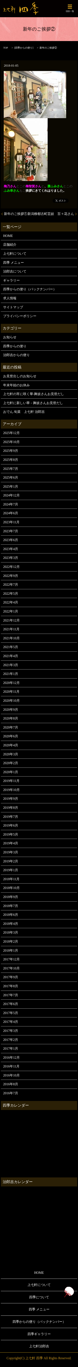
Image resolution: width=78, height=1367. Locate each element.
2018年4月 (10, 923)
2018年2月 (10, 941)
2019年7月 (10, 816)
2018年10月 (11, 888)
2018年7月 (10, 906)
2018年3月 (10, 932)
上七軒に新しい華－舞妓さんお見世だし (33, 403)
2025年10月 (11, 442)
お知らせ (9, 337)
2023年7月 (10, 531)
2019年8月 (10, 807)
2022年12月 (11, 567)
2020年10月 (11, 700)
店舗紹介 (9, 244)
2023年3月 (10, 557)
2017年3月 (10, 1030)
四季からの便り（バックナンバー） (29, 289)
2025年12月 (11, 433)
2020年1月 (10, 772)
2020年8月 (10, 718)
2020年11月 (11, 691)
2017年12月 (11, 959)
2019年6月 (10, 825)
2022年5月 (10, 593)
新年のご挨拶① (15, 214)
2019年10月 (11, 790)
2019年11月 (11, 781)
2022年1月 (10, 611)
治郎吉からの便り (16, 355)
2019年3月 (10, 852)
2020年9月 (10, 709)
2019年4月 (10, 843)
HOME (8, 236)
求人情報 (9, 298)
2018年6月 (10, 914)
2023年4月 (10, 549)
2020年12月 (11, 683)
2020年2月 (10, 763)
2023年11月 (11, 522)
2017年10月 (11, 968)
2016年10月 (11, 1075)
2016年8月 (10, 1084)
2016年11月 (11, 1066)
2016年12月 (11, 1057)
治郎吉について (14, 271)
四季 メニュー (13, 262)
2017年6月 (10, 1004)
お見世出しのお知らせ (19, 376)
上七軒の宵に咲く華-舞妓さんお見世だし (33, 394)
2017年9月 (10, 977)
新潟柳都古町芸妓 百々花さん (50, 214)
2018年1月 (10, 950)
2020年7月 (10, 727)
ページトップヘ (69, 1292)
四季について (39, 1297)
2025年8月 (10, 459)
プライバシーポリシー (19, 316)
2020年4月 (10, 745)
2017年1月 (10, 1048)
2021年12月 (11, 620)
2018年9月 (10, 897)
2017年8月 (10, 986)
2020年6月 (10, 736)
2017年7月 (10, 995)
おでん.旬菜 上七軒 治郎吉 (24, 411)
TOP (5, 47)
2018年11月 (11, 879)
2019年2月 (10, 861)
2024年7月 (10, 504)
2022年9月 (10, 576)
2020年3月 (10, 754)
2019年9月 (10, 798)
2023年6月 (10, 540)
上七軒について (14, 253)
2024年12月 (11, 495)
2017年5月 (10, 1013)
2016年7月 (10, 1093)
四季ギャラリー (39, 1334)
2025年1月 (10, 486)
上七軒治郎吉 (39, 1346)
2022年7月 (10, 584)
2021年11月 (11, 629)
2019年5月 (10, 834)
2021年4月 (10, 656)
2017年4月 (10, 1021)
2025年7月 (10, 468)
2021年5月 (10, 647)
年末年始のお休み (16, 385)
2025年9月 (10, 450)
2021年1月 (10, 674)
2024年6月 (10, 513)
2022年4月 (10, 602)
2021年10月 (11, 638)
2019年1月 (10, 870)
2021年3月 (10, 665)
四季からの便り (23, 47)
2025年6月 (10, 477)
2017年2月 (10, 1039)
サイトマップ (13, 307)
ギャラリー (11, 280)
